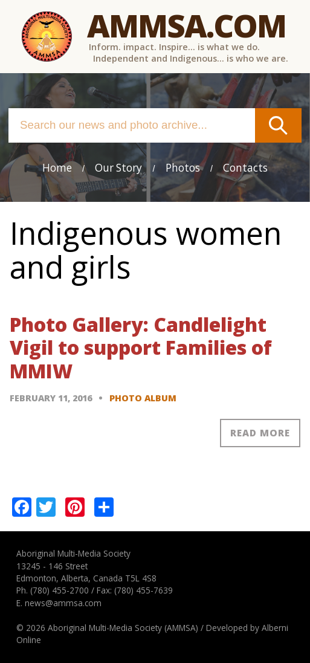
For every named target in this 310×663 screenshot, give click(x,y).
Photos (183, 168)
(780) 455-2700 (59, 590)
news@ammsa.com (63, 603)
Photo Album (142, 398)
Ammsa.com (186, 25)
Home (57, 168)
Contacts (245, 168)
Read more (260, 433)
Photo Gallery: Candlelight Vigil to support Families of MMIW (141, 347)
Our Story (118, 168)
